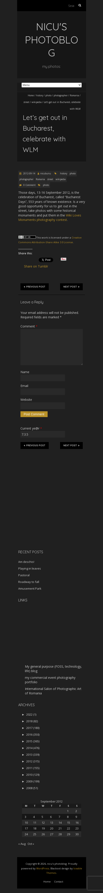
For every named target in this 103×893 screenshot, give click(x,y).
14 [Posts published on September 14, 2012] (60, 823)
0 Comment (29, 185)
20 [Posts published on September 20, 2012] (51, 828)
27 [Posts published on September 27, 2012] (51, 834)
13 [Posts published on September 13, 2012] (51, 823)
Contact (58, 881)
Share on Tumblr (38, 266)
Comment (28, 326)
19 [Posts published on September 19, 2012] (43, 828)
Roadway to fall (28, 582)
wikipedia (37, 102)
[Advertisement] (46, 515)
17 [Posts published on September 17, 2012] (26, 828)
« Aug (22, 844)
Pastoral (24, 575)
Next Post (71, 286)
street (26, 102)
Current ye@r (31, 428)
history (39, 95)
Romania (74, 95)
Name (24, 372)
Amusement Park (29, 588)
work (45, 237)
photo (48, 95)
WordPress (42, 868)
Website (26, 399)
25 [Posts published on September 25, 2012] (34, 834)
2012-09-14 (28, 173)
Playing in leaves (29, 568)
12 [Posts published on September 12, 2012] (43, 823)
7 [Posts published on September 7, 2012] (59, 817)
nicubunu (45, 173)
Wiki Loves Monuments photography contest (49, 217)
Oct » (31, 844)
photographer (61, 95)
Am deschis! (26, 562)
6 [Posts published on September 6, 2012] (51, 817)
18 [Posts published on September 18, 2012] (34, 828)
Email (24, 386)
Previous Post (34, 286)
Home (31, 95)
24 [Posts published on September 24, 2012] (26, 834)
